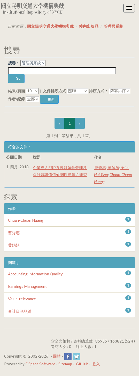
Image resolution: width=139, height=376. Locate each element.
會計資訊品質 (19, 311)
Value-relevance (22, 298)
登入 (96, 363)
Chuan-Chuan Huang (25, 220)
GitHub (82, 363)
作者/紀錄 (16, 98)
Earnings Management (27, 286)
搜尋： (14, 62)
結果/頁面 (16, 90)
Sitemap (65, 363)
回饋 (57, 356)
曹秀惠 (100, 167)
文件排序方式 (54, 90)
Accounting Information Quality (35, 273)
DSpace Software (40, 363)
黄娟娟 (113, 167)
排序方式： (98, 90)
